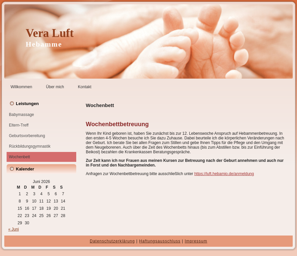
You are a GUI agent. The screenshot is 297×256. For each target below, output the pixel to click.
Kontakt (84, 87)
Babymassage (21, 114)
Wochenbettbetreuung (117, 124)
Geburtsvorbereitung (27, 135)
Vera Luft (50, 33)
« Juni (13, 229)
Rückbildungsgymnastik (29, 146)
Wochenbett (19, 157)
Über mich (55, 87)
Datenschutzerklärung (112, 241)
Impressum (196, 241)
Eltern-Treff (18, 125)
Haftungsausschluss (160, 241)
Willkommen (21, 87)
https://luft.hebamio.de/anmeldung (224, 173)
